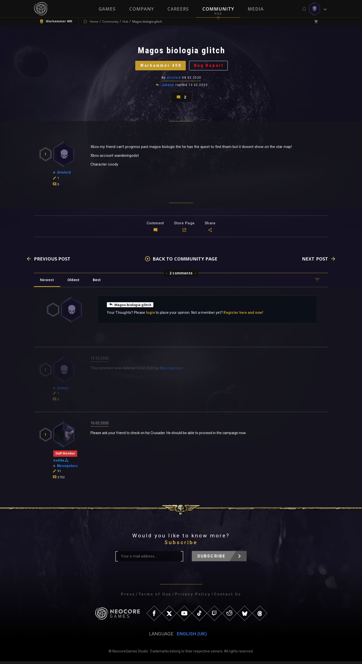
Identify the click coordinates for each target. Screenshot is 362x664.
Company (141, 9)
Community (218, 9)
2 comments (181, 275)
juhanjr (168, 86)
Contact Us (227, 597)
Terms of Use (155, 597)
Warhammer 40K (160, 66)
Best (98, 282)
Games (107, 9)
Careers (178, 9)
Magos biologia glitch (130, 307)
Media (256, 9)
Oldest (74, 282)
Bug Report (210, 66)
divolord (174, 79)
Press (128, 597)
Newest (47, 282)
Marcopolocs (171, 371)
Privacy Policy (192, 597)
